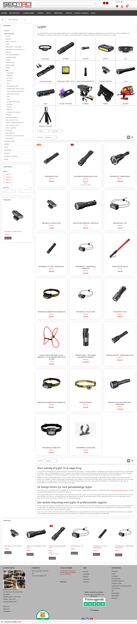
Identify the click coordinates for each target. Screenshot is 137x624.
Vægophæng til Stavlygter (85, 448)
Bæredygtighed (115, 593)
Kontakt (114, 573)
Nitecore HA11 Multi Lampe (85, 312)
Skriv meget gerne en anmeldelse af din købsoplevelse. (94, 595)
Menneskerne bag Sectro (118, 581)
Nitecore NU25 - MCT (120, 223)
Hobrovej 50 (6, 609)
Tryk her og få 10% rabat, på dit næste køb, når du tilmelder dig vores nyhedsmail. (68, 572)
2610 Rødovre (6, 611)
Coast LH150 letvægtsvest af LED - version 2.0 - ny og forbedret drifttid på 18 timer (51, 357)
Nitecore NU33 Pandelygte (51, 448)
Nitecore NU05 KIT (86, 402)
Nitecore (51, 178)
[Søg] (94, 4)
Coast (85, 225)
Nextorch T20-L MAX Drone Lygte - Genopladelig (119, 403)
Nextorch (51, 225)
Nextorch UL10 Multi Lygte (12, 231)
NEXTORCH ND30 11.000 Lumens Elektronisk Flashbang (85, 356)
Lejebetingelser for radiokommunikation (122, 586)
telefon (98, 513)
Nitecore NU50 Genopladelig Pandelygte (51, 402)
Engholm (85, 450)
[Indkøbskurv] (127, 6)
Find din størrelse (116, 588)
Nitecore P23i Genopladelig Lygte (85, 176)
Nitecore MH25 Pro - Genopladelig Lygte (120, 355)
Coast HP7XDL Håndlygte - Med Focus (85, 223)
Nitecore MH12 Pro (51, 176)
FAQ (113, 590)
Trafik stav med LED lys (120, 266)
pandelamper (98, 505)
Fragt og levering (116, 578)
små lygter (109, 479)
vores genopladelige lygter (119, 490)
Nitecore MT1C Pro (119, 312)
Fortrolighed (115, 576)
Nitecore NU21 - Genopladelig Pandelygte (85, 267)
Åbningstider (115, 571)
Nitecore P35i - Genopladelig (120, 176)
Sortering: (40, 137)
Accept (19, 622)
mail (92, 513)
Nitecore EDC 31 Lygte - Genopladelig (51, 266)
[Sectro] (17, 5)
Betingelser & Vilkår (117, 583)
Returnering (115, 598)
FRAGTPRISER (115, 595)
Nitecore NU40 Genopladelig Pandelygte (51, 312)
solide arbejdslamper (107, 507)
